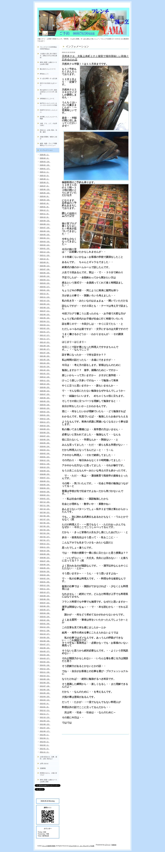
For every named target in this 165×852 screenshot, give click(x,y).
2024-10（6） (45, 217)
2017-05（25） (45, 526)
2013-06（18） (45, 690)
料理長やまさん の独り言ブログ (48, 774)
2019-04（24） (45, 446)
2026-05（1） (45, 155)
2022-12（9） (45, 294)
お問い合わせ (44, 763)
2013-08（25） (45, 683)
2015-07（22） (45, 603)
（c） (81, 846)
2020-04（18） (45, 405)
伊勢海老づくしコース (47, 98)
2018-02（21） (45, 495)
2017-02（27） (45, 537)
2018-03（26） (45, 492)
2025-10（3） (45, 175)
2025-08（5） (45, 182)
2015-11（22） (45, 589)
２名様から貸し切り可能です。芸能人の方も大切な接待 (48, 55)
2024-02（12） (45, 245)
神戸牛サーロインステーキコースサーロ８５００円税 (48, 104)
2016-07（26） (45, 561)
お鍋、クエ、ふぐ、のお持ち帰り (48, 124)
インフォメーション (46, 150)
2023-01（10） (45, 290)
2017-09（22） (45, 512)
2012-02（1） (45, 745)
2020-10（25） (45, 384)
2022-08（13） (45, 307)
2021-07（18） (45, 353)
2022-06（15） (45, 314)
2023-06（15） (45, 273)
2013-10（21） (45, 676)
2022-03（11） (45, 325)
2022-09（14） (45, 304)
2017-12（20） (45, 502)
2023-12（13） (45, 252)
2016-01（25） (45, 582)
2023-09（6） (45, 262)
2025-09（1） (45, 179)
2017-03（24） (45, 533)
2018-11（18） (45, 464)
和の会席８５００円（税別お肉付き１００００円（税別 (48, 92)
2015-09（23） (45, 596)
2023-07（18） (45, 269)
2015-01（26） (45, 624)
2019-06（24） (45, 439)
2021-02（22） (45, 370)
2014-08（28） (45, 641)
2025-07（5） (45, 186)
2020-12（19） (45, 377)
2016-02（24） (45, 578)
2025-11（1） (45, 172)
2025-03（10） (45, 200)
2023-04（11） (45, 280)
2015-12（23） (45, 585)
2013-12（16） (45, 669)
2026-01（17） (45, 169)
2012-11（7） (45, 714)
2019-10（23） (45, 426)
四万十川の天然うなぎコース (48, 84)
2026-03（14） (45, 162)
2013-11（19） (45, 672)
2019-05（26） (45, 443)
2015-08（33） (45, 599)
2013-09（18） (45, 679)
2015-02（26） (45, 620)
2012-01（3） (45, 749)
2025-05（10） (45, 193)
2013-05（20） (45, 693)
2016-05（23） (45, 568)
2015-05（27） (45, 610)
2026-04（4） (45, 158)
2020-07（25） (45, 394)
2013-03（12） (45, 700)
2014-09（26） (45, 637)
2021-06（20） (45, 356)
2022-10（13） (45, 301)
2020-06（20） (45, 398)
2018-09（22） (45, 471)
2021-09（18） (45, 346)
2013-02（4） (45, 703)
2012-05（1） (45, 735)
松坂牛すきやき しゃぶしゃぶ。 (48, 111)
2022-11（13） (45, 297)
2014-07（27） (45, 644)
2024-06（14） (45, 231)
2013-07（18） (45, 686)
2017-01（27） (45, 540)
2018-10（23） (45, 467)
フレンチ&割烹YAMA (48, 846)
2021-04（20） (45, 363)
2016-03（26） (45, 575)
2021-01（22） (45, 373)
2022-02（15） (45, 328)
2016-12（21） (45, 544)
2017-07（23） (45, 519)
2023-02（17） (45, 287)
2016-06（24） (45, 565)
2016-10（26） (45, 551)
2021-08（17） (45, 349)
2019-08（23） (45, 433)
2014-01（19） (45, 665)
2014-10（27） (45, 634)
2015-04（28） (45, 613)
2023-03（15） (45, 283)
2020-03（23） (45, 408)
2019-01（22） (45, 457)
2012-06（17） (45, 731)
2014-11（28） (45, 631)
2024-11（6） (45, 214)
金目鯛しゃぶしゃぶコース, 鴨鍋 (49, 117)
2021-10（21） (45, 342)
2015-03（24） (45, 617)
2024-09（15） (45, 221)
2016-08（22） (45, 558)
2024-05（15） (45, 235)
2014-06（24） (45, 648)
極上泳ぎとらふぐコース (48, 69)
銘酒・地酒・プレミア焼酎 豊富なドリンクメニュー (49, 144)
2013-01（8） (45, 707)
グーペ (107, 845)
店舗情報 (43, 768)
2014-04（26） (45, 655)
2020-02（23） (45, 412)
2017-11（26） (45, 505)
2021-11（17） (45, 339)
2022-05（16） (45, 318)
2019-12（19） (45, 419)
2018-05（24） (45, 485)
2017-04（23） (45, 530)
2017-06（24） (45, 523)
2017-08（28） (45, 516)
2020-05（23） (45, 401)
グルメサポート (74, 846)
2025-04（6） (45, 196)
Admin (114, 845)
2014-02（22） (45, 662)
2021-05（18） (45, 360)
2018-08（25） (45, 474)
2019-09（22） (45, 429)
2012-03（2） (45, 742)
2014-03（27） (45, 658)
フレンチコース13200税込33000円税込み (48, 48)
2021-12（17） (45, 335)
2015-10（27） (45, 592)
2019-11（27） (45, 422)
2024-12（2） (45, 210)
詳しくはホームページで (69, 214)
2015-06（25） (45, 606)
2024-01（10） (45, 248)
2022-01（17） (45, 332)
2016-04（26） (45, 571)
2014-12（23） (45, 627)
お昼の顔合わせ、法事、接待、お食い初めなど (48, 758)
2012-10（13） (45, 717)
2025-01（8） (45, 207)
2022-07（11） (45, 311)
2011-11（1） (45, 752)
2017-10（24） (45, 509)
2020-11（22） (45, 380)
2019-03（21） (45, 450)
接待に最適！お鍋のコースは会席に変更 (48, 63)
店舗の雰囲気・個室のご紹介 (48, 137)
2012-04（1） (45, 738)
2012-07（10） (45, 728)
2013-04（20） (45, 697)
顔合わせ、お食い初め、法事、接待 (48, 131)
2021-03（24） (45, 367)
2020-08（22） (45, 391)
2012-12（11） (45, 710)
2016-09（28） (45, 554)
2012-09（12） (45, 721)
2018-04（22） (45, 488)
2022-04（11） (45, 321)
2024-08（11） (45, 224)
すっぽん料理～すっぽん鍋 (48, 78)
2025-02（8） (45, 203)
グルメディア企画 (88, 846)
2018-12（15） (45, 460)
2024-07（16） (45, 228)
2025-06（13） (45, 189)
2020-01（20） (45, 415)
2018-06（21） (45, 481)
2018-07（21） (45, 478)
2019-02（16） (45, 453)
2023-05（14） (45, 276)
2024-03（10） (45, 241)
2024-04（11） (45, 238)
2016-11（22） (45, 547)
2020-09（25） (45, 387)
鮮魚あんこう (44, 73)
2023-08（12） (45, 266)
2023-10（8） (45, 259)
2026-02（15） (45, 165)
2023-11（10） (45, 255)
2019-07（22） (45, 436)
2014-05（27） (45, 651)
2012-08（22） (45, 724)
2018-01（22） (45, 499)
